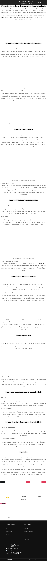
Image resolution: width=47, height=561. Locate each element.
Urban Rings (12, 2)
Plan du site (8, 535)
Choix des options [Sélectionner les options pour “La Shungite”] (23, 499)
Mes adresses (27, 539)
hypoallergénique (40, 263)
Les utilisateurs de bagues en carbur (9, 343)
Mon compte (30, 1)
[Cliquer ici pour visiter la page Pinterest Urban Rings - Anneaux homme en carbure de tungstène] (35, 560)
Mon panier (26, 541)
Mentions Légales (9, 531)
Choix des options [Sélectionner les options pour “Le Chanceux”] (39, 499)
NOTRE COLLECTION (23, 1)
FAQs (7, 528)
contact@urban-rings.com (12, 550)
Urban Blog (8, 534)
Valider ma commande (23, 3)
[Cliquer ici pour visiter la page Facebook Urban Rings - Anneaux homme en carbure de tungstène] (26, 560)
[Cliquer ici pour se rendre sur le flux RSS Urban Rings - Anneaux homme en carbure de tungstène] (39, 560)
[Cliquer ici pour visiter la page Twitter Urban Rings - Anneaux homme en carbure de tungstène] (32, 560)
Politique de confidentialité (28, 531)
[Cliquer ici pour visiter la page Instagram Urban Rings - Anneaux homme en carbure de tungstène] (29, 560)
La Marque (30, 3)
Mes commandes (27, 538)
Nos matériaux (27, 528)
